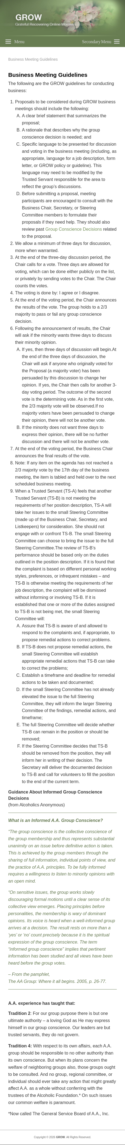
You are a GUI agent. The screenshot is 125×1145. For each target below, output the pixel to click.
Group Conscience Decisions (73, 229)
